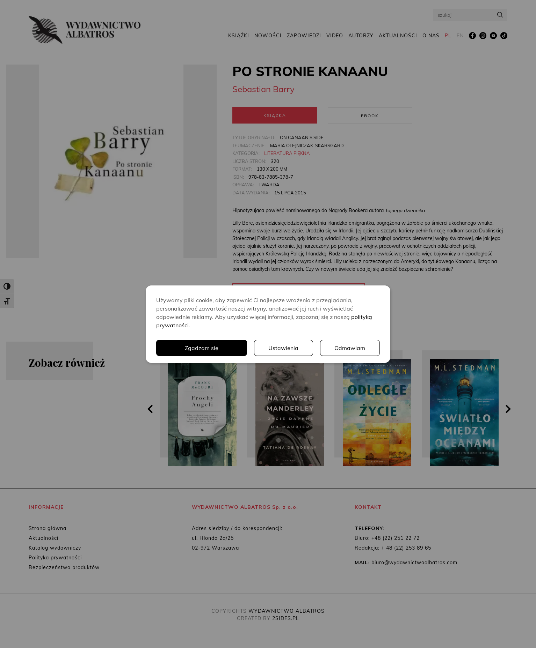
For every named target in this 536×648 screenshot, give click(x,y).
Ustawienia (284, 347)
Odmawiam (350, 347)
